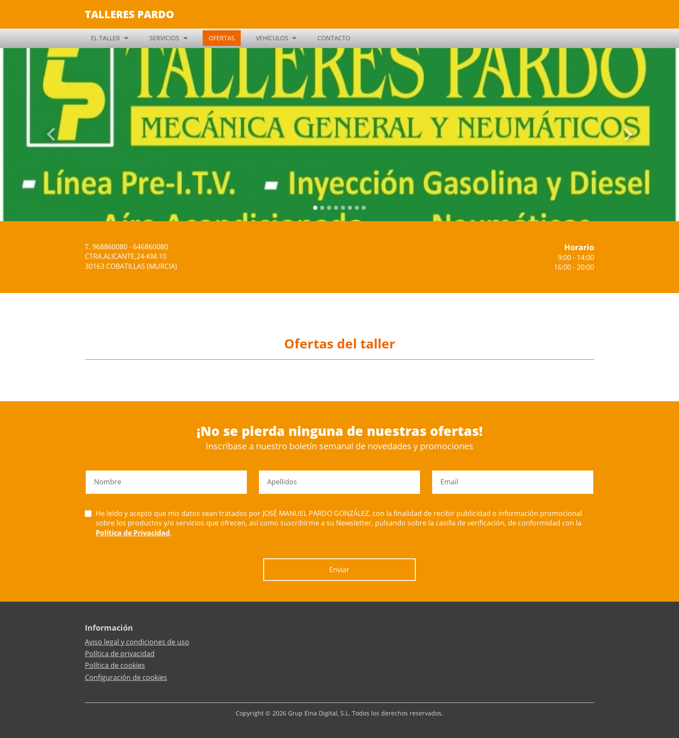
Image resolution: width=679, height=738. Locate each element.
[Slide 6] (357, 207)
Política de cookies (115, 665)
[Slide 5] (350, 207)
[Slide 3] (336, 207)
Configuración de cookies (126, 677)
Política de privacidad (120, 653)
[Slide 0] (315, 207)
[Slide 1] (322, 207)
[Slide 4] (343, 207)
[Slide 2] (329, 207)
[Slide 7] (364, 207)
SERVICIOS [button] (164, 38)
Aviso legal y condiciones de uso (137, 642)
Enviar (339, 569)
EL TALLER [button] (105, 38)
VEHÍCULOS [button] (272, 38)
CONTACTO (333, 38)
